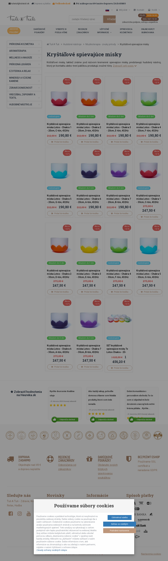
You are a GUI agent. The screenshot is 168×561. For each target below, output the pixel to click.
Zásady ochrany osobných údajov (51, 550)
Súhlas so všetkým (119, 524)
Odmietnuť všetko (120, 517)
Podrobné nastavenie (119, 530)
